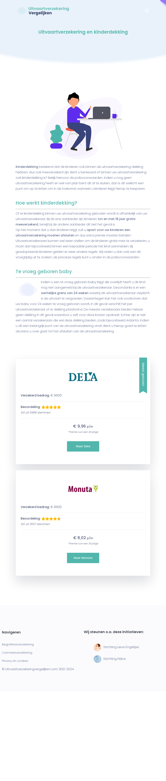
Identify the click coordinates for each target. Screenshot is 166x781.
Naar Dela (83, 446)
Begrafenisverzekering (18, 644)
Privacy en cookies (15, 661)
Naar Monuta (83, 558)
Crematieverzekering (17, 652)
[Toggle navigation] (147, 12)
